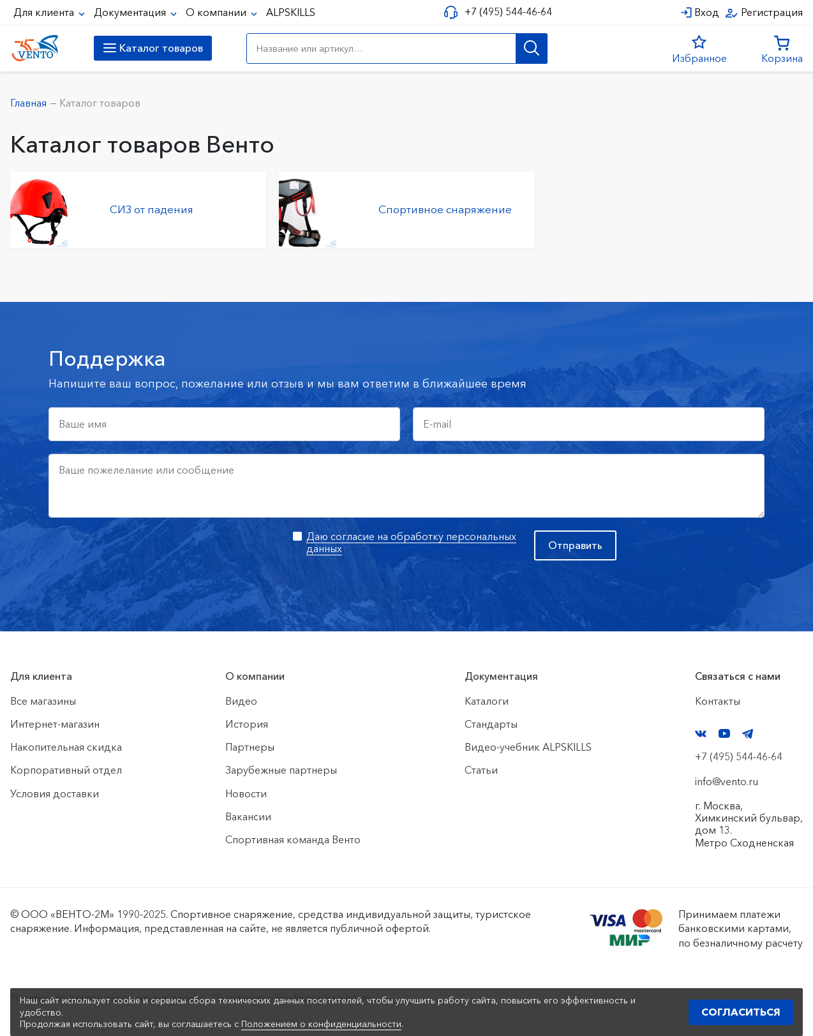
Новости (246, 793)
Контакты (717, 700)
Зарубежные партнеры (281, 769)
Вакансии (248, 816)
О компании (217, 12)
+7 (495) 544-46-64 (506, 12)
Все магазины (43, 700)
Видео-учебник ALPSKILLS (528, 746)
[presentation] (145, 555)
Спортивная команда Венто (293, 839)
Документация (131, 12)
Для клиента (45, 12)
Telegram (748, 734)
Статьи (481, 769)
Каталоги (487, 700)
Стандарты (491, 723)
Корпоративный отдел (66, 769)
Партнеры (249, 746)
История (246, 723)
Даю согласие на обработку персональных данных (411, 542)
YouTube (724, 733)
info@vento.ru (726, 781)
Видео (241, 700)
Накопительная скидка (66, 746)
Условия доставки (54, 793)
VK (700, 733)
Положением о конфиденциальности (321, 1024)
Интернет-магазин (55, 723)
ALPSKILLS (290, 12)
